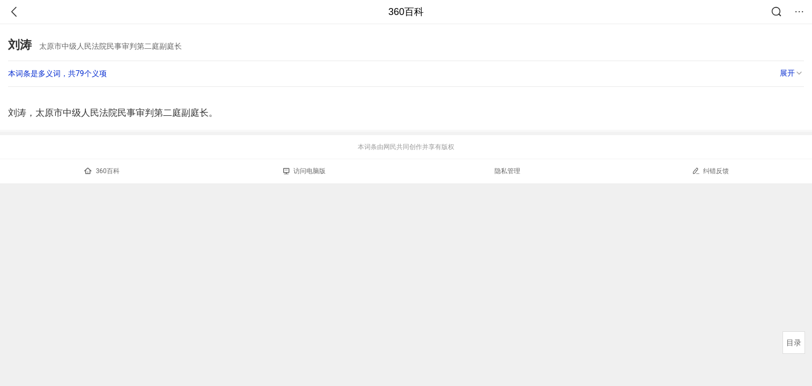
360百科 (406, 11)
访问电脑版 (304, 171)
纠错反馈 (710, 171)
